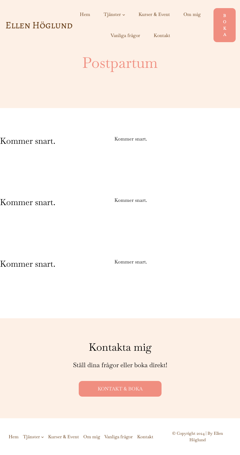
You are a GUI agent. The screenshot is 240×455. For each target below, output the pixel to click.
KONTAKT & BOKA (120, 389)
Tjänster (112, 14)
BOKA (224, 25)
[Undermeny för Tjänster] (123, 14)
